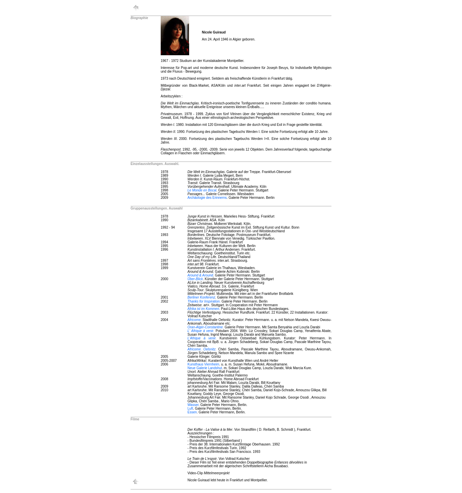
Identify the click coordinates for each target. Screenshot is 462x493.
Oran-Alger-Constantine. (205, 327)
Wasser (193, 405)
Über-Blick (195, 279)
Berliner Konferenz (201, 297)
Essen (192, 412)
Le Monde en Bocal (201, 190)
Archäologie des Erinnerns (207, 197)
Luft (190, 408)
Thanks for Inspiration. (204, 301)
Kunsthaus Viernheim (203, 364)
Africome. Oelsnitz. (201, 349)
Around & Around (200, 275)
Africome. (194, 320)
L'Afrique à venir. (202, 338)
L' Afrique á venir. (200, 331)
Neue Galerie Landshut (204, 368)
